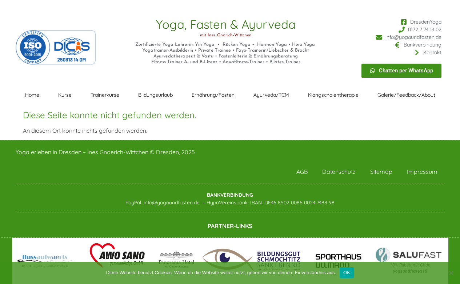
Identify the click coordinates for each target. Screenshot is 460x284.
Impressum (422, 171)
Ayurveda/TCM (271, 95)
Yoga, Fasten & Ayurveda (226, 24)
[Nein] (451, 272)
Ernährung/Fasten (213, 95)
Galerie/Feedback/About (406, 95)
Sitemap (381, 171)
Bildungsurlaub (155, 95)
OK (346, 272)
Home (32, 95)
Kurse (65, 95)
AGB (302, 171)
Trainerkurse (105, 95)
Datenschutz (339, 171)
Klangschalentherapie (333, 95)
